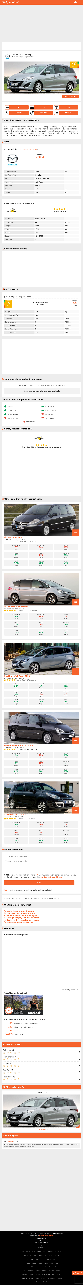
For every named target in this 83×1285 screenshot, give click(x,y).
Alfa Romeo (26, 1252)
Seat (53, 1274)
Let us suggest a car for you (20, 922)
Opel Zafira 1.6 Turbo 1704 (17, 676)
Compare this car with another (21, 913)
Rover (32, 1274)
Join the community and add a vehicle (42, 391)
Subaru (24, 1278)
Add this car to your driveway (20, 911)
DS (45, 1255)
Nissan (38, 1270)
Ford (37, 1259)
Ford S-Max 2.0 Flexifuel (16, 606)
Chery (50, 1252)
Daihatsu (57, 1255)
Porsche (58, 1270)
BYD (44, 1252)
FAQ (41, 1246)
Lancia (23, 1267)
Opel (44, 1270)
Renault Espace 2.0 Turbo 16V (18, 745)
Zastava (38, 1282)
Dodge (26, 1259)
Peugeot (51, 1270)
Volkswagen (51, 1278)
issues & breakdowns (27, 149)
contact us (41, 1247)
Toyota (43, 1278)
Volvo (60, 1278)
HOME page (41, 1238)
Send (39, 883)
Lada (56, 1263)
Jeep (40, 1263)
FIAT (32, 1259)
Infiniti (27, 1263)
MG (45, 1267)
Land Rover (32, 1267)
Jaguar (34, 1263)
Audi (33, 1252)
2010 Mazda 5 (41, 1093)
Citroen (33, 1255)
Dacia (50, 1255)
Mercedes (58, 1267)
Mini (23, 1270)
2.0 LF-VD (40, 157)
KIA (51, 1263)
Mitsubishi (30, 1270)
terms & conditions (41, 1242)
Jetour (46, 1263)
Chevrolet (57, 1252)
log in (6, 890)
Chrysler (25, 1255)
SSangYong (46, 1274)
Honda (49, 1259)
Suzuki (31, 1278)
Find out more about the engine (22, 915)
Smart (59, 1274)
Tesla (37, 1278)
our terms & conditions (51, 877)
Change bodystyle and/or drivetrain (23, 918)
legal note (41, 1244)
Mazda (50, 1267)
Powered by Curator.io (70, 989)
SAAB (38, 1274)
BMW (39, 1252)
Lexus (40, 1267)
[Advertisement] (41, 23)
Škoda (45, 1282)
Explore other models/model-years (23, 920)
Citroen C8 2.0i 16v (13, 537)
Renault (25, 1274)
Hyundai (56, 1259)
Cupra (40, 1255)
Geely (43, 1259)
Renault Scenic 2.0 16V (15, 815)
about (41, 1240)
